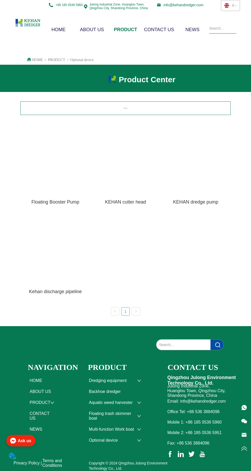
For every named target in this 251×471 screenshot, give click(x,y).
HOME (37, 60)
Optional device (82, 60)
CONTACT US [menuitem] (159, 29)
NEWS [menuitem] (192, 29)
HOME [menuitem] (59, 29)
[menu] (125, 29)
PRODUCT (56, 60)
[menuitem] (125, 29)
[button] (125, 29)
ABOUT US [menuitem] (92, 29)
